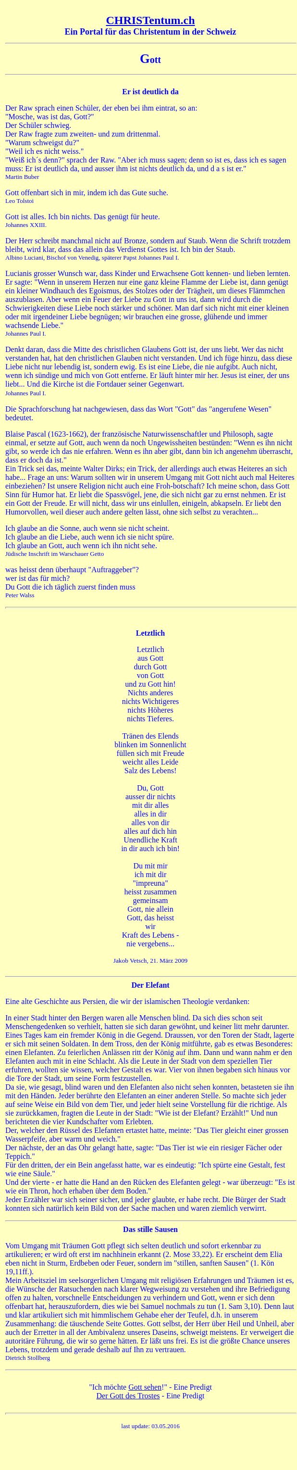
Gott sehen (144, 1387)
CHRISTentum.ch (150, 20)
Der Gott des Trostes (128, 1396)
